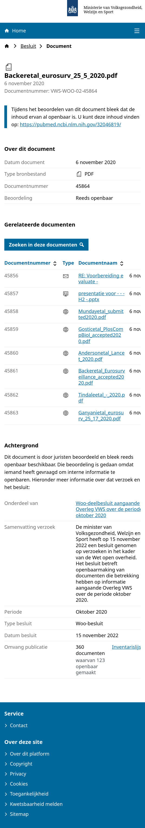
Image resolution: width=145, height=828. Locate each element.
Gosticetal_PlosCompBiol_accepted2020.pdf (100, 335)
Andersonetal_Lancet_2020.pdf (101, 356)
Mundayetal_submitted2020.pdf (101, 314)
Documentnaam (101, 263)
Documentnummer (31, 263)
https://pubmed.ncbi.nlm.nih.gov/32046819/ (70, 124)
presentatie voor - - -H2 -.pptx (101, 296)
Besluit (30, 46)
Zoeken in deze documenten (46, 244)
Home (15, 30)
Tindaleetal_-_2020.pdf (101, 397)
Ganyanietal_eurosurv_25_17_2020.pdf (101, 415)
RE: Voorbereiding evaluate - (100, 278)
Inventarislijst (127, 647)
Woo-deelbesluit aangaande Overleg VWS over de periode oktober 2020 (109, 509)
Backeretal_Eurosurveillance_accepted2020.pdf (101, 376)
